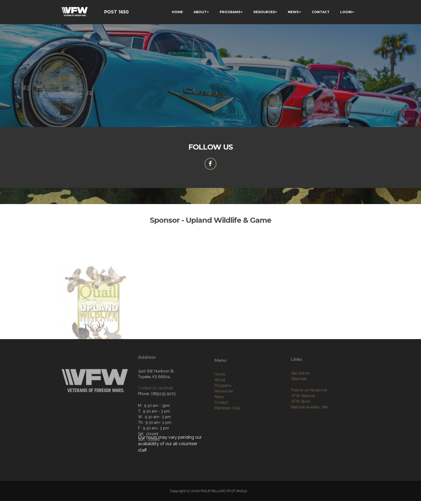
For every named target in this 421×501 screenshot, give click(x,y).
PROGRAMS (230, 12)
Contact (221, 418)
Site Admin (300, 388)
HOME (177, 12)
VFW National (303, 410)
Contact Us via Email (155, 399)
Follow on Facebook (309, 404)
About (220, 396)
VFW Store (300, 416)
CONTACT (320, 12)
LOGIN (346, 12)
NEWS (293, 12)
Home (220, 390)
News (219, 413)
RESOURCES (264, 12)
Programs (223, 401)
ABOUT (200, 12)
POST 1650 (116, 11)
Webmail (299, 393)
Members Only (228, 424)
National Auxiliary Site (309, 421)
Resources (224, 407)
